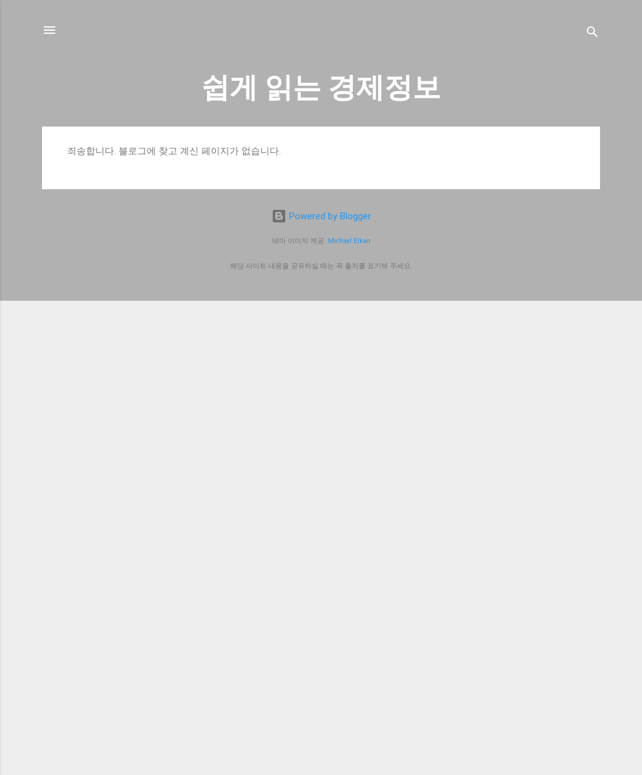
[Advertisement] (321, 662)
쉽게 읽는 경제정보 (321, 87)
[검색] (592, 34)
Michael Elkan (349, 241)
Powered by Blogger (321, 216)
